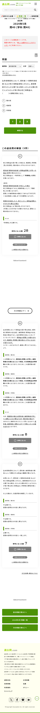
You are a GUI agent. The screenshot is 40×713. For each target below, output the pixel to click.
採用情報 (7, 684)
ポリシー (26, 688)
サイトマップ (8, 691)
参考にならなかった (20, 245)
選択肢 (4, 66)
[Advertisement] (20, 282)
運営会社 (7, 680)
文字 (24, 66)
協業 (24, 684)
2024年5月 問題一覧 (20, 620)
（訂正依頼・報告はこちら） (9, 75)
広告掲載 (26, 680)
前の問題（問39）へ (20, 612)
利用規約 (7, 688)
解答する (20, 130)
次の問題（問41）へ (20, 628)
